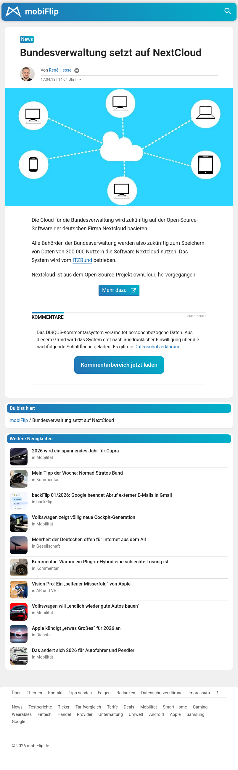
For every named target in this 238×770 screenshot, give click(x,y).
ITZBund (82, 260)
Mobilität (148, 707)
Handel (64, 714)
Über (16, 692)
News (17, 707)
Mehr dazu (119, 290)
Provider (85, 714)
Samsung (195, 714)
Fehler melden (196, 316)
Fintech (45, 714)
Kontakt (55, 692)
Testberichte (40, 707)
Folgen (104, 692)
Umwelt (136, 714)
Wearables (22, 714)
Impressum (199, 692)
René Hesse (60, 70)
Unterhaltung (111, 714)
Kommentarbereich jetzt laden (119, 364)
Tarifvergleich (88, 707)
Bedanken (126, 692)
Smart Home (175, 707)
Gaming (200, 707)
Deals (129, 707)
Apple (175, 714)
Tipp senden (80, 692)
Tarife (112, 707)
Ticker (64, 707)
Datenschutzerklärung (157, 347)
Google (18, 721)
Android (156, 714)
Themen (34, 692)
